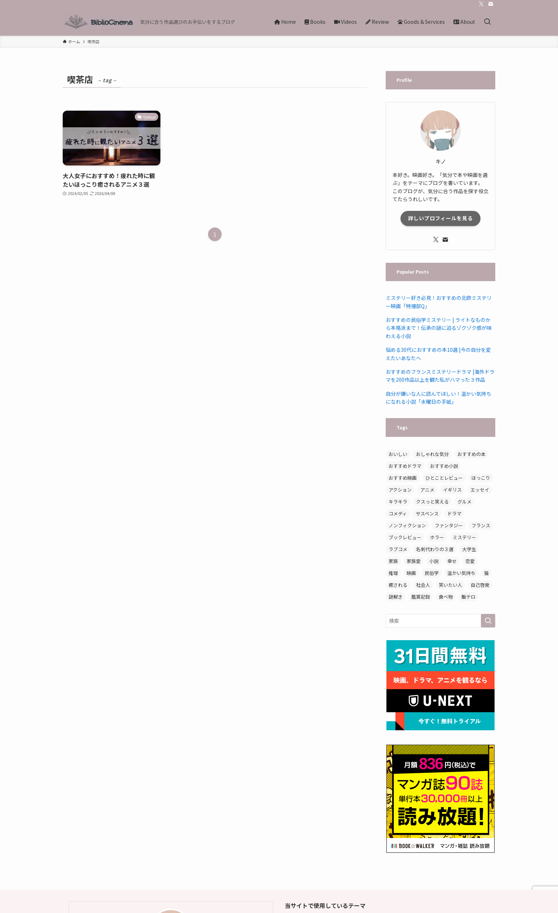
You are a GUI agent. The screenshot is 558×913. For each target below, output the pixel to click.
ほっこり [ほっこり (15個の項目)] (480, 477)
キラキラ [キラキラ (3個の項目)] (398, 501)
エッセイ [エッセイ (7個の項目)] (479, 489)
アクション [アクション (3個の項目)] (400, 489)
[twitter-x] (481, 4)
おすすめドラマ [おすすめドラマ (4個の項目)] (405, 465)
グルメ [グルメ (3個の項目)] (464, 501)
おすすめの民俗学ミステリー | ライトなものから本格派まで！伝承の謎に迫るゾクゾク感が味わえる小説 (439, 328)
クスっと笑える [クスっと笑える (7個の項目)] (432, 501)
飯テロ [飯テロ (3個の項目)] (468, 596)
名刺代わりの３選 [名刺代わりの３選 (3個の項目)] (434, 549)
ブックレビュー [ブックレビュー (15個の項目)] (405, 537)
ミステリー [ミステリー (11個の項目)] (464, 537)
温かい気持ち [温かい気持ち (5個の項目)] (461, 572)
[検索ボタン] (487, 22)
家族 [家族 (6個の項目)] (393, 561)
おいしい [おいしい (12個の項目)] (398, 454)
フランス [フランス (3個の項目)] (480, 525)
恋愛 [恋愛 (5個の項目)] (470, 561)
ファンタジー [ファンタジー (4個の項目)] (449, 525)
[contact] (490, 4)
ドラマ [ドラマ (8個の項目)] (454, 513)
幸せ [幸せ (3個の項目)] (452, 561)
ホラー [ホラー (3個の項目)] (437, 537)
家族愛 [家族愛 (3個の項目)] (414, 561)
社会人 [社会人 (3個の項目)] (423, 584)
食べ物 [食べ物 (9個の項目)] (446, 596)
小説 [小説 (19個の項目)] (434, 561)
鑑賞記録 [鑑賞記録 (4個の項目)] (420, 596)
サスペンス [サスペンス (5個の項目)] (427, 513)
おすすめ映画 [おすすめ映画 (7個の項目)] (403, 477)
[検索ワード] (440, 621)
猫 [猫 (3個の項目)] (486, 572)
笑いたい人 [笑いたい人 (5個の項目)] (450, 584)
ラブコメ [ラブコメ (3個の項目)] (398, 549)
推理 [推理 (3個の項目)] (393, 572)
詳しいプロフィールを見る (440, 218)
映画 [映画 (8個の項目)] (411, 572)
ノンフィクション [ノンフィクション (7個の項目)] (407, 525)
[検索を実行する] (488, 621)
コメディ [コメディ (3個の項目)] (398, 513)
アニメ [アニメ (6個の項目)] (427, 489)
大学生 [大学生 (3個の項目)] (469, 549)
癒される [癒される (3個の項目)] (398, 584)
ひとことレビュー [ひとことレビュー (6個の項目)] (444, 477)
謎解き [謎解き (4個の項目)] (396, 596)
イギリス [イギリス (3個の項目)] (452, 489)
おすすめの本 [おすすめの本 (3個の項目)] (471, 454)
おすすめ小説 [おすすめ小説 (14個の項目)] (444, 465)
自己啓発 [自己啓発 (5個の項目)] (480, 584)
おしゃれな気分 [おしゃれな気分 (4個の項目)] (432, 454)
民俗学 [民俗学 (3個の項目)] (432, 572)
